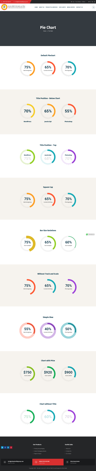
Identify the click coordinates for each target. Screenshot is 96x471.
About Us (68, 448)
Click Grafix (64, 468)
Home (44, 31)
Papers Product (37, 453)
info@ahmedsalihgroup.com (15, 461)
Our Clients (68, 453)
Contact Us (68, 451)
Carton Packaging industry (40, 451)
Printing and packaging (39, 448)
